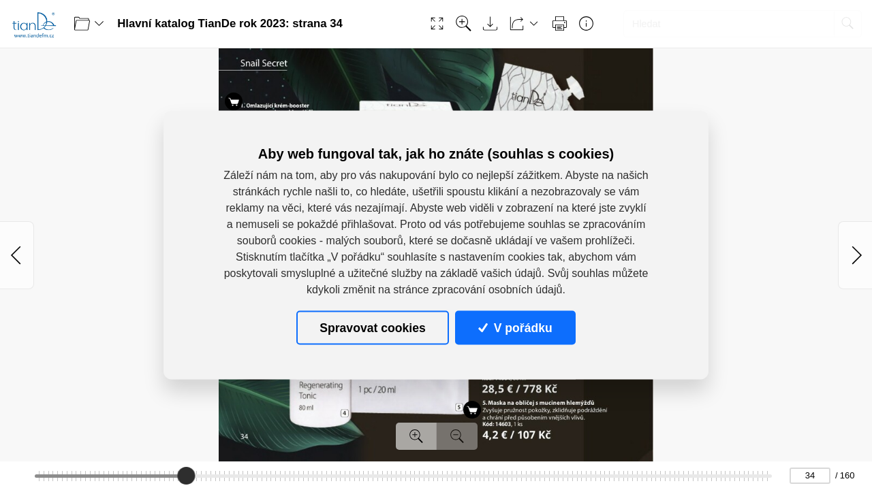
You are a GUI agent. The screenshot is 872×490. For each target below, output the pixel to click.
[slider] (187, 476)
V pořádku (515, 327)
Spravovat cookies (372, 327)
